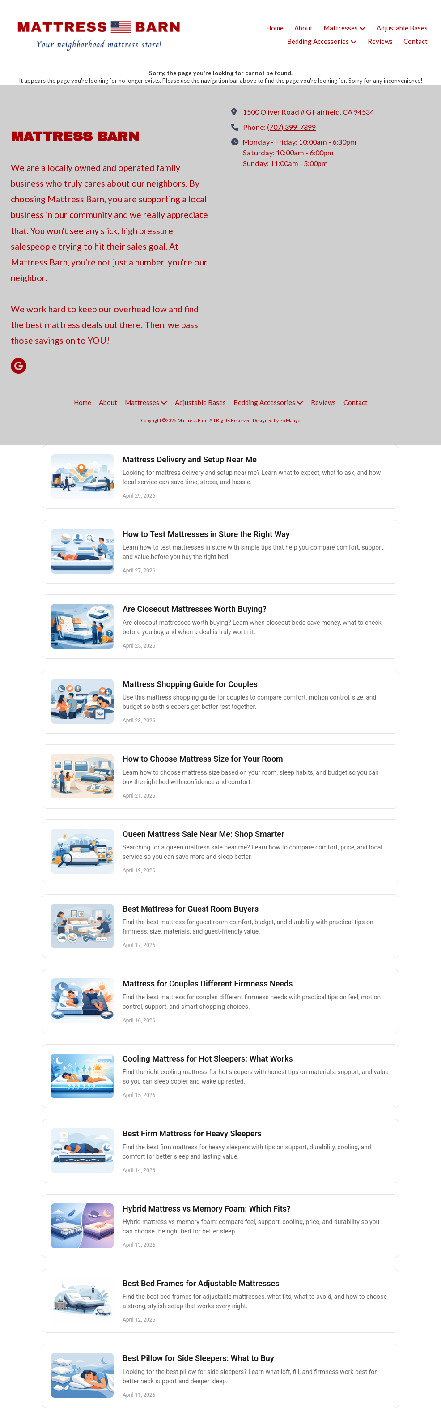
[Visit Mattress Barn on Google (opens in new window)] (18, 366)
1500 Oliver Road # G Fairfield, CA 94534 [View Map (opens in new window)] (308, 111)
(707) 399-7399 (291, 127)
